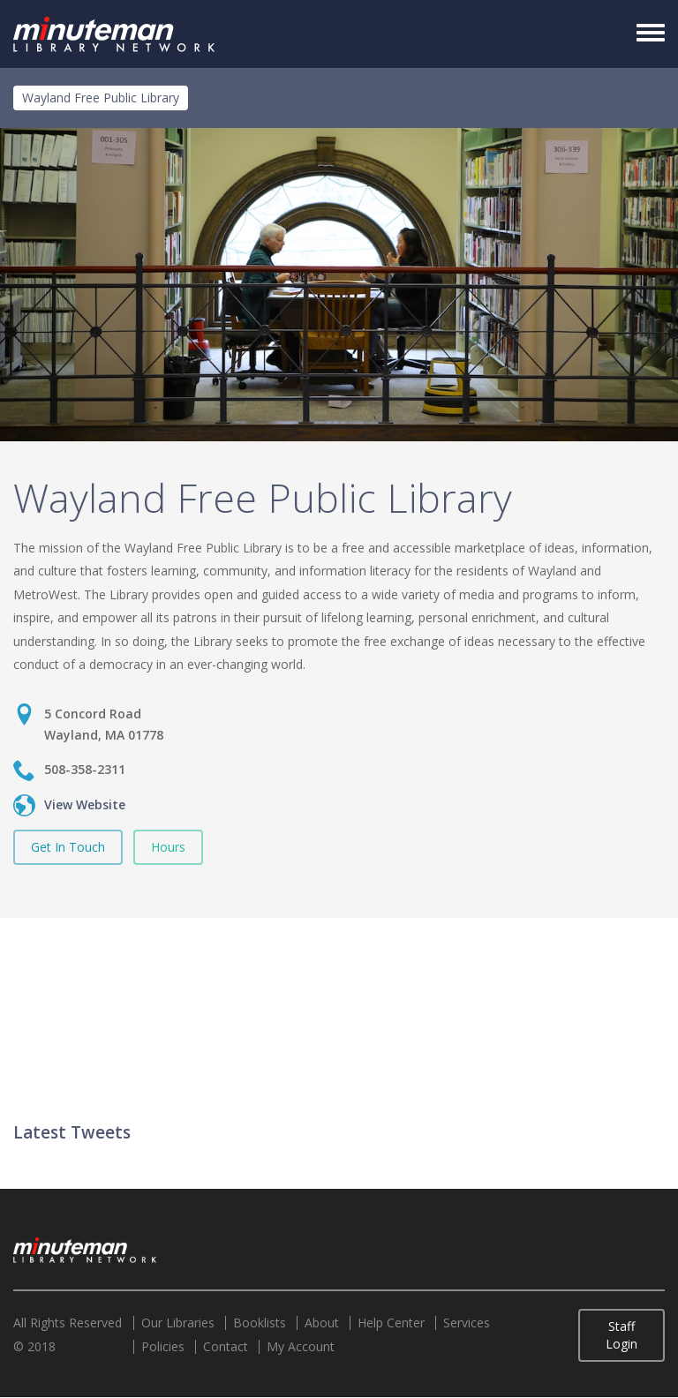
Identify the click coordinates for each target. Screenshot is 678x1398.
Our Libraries (178, 1323)
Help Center (391, 1323)
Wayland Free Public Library (100, 97)
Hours (168, 846)
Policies (163, 1347)
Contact (225, 1347)
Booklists (259, 1323)
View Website (84, 804)
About (322, 1323)
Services (466, 1323)
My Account (301, 1347)
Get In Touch (68, 846)
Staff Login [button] (621, 1335)
